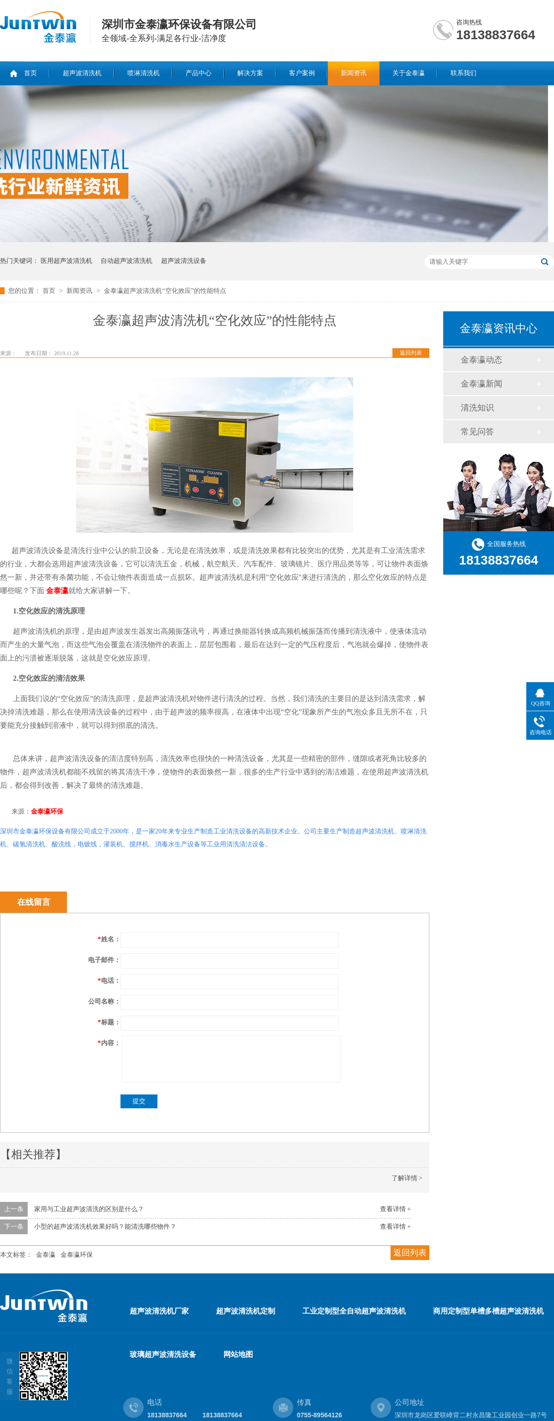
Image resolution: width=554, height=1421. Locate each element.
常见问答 (477, 431)
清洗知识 (477, 407)
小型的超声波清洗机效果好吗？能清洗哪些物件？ (105, 1226)
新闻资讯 (354, 73)
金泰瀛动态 (481, 359)
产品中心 (198, 73)
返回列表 (411, 353)
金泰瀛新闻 (481, 383)
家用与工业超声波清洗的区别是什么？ (89, 1209)
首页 (30, 73)
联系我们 (463, 73)
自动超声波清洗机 (126, 260)
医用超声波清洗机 (66, 260)
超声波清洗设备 (183, 260)
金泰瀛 (45, 1254)
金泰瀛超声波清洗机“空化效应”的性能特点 (165, 290)
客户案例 (302, 73)
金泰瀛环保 (47, 811)
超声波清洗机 (82, 73)
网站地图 (238, 1354)
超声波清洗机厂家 (159, 1311)
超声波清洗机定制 (245, 1311)
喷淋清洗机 (143, 73)
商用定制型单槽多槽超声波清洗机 (488, 1311)
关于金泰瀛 (408, 73)
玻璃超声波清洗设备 (163, 1354)
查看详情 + (395, 1209)
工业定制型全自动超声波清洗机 (354, 1311)
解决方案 (250, 73)
